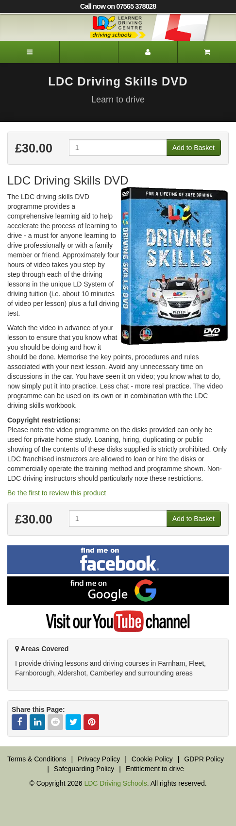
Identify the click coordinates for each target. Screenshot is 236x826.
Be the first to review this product (56, 493)
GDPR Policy (204, 759)
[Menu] (29, 52)
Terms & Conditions (36, 759)
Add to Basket (193, 148)
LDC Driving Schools (115, 783)
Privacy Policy (99, 759)
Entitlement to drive (155, 769)
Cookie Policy (152, 759)
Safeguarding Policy (84, 769)
